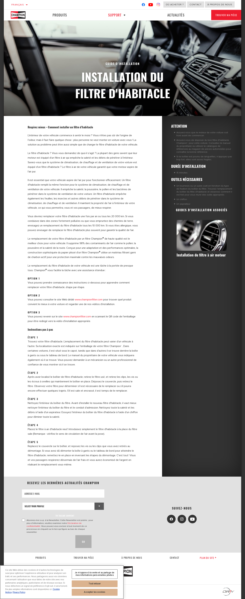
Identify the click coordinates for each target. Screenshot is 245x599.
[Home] (21, 15)
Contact (196, 4)
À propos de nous (219, 4)
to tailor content (65, 515)
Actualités (171, 14)
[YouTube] (150, 5)
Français (17, 4)
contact (174, 557)
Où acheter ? (175, 4)
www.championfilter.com (89, 299)
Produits (58, 14)
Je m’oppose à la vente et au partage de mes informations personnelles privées (94, 588)
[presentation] (47, 541)
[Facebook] (143, 5)
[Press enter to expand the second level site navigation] (121, 15)
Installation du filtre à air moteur (198, 257)
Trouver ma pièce (223, 15)
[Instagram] (158, 5)
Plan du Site (208, 558)
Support (111, 14)
